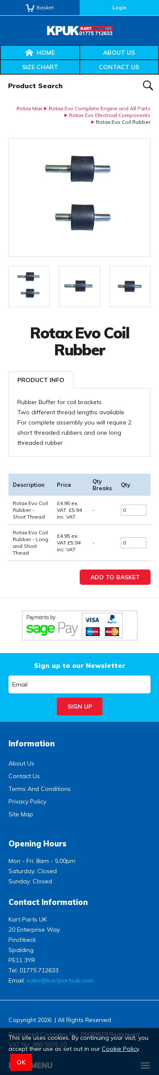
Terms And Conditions (39, 789)
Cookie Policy (120, 1049)
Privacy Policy (27, 801)
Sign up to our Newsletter (79, 665)
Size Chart (40, 67)
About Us (119, 52)
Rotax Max (29, 108)
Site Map (20, 814)
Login (119, 7)
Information (31, 743)
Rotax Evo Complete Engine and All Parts (100, 108)
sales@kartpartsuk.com (60, 980)
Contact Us (119, 67)
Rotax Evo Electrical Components (110, 115)
